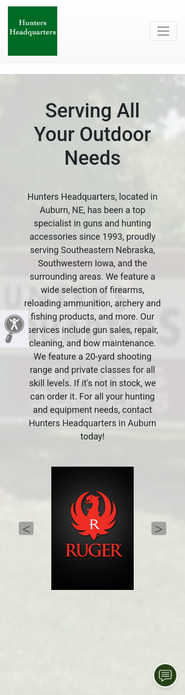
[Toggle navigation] (163, 31)
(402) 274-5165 (119, 31)
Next (158, 528)
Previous (26, 528)
